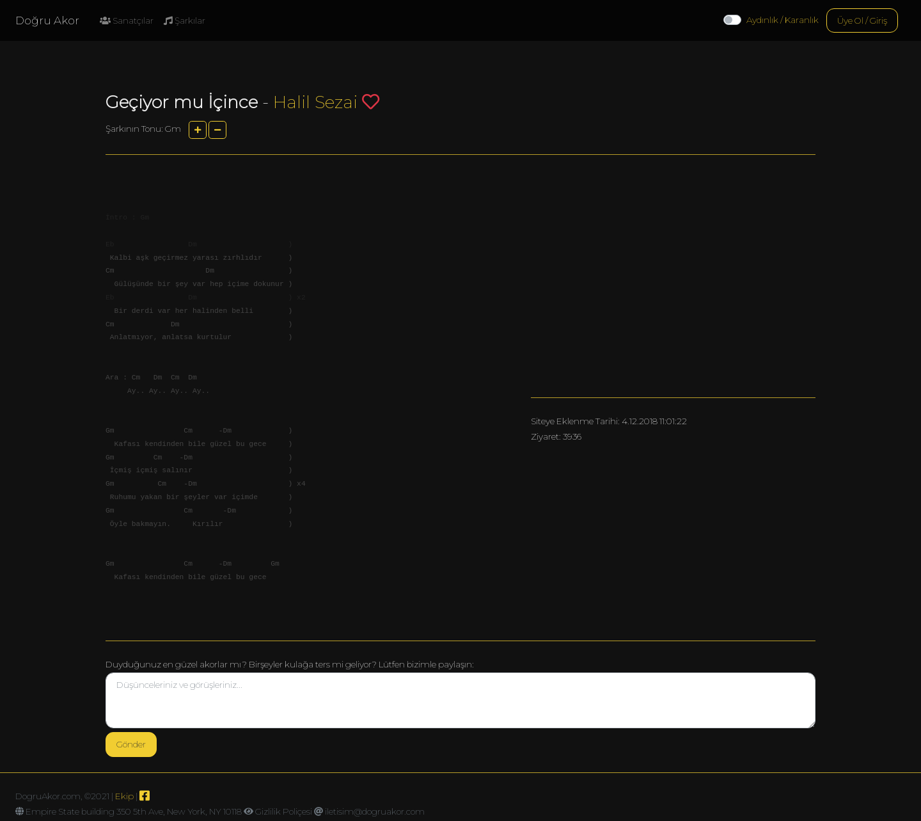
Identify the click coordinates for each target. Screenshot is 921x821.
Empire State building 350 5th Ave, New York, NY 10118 (134, 811)
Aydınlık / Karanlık (782, 20)
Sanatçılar (127, 20)
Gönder (131, 744)
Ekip (124, 796)
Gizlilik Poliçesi (283, 811)
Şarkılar (184, 20)
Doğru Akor (47, 20)
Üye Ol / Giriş (862, 20)
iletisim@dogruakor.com (375, 811)
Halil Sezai (315, 102)
